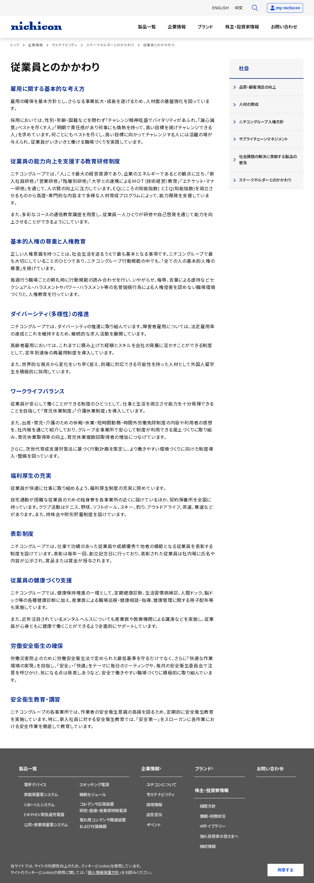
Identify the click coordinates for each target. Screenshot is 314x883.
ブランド (205, 27)
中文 (239, 7)
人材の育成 (248, 104)
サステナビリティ (64, 45)
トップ (14, 45)
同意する (285, 869)
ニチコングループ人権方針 (261, 121)
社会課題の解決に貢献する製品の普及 (268, 159)
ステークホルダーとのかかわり (110, 45)
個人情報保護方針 (103, 873)
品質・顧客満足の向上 (257, 87)
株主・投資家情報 (242, 27)
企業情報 (177, 27)
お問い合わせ (284, 27)
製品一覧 (147, 27)
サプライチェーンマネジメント (263, 139)
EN (220, 7)
